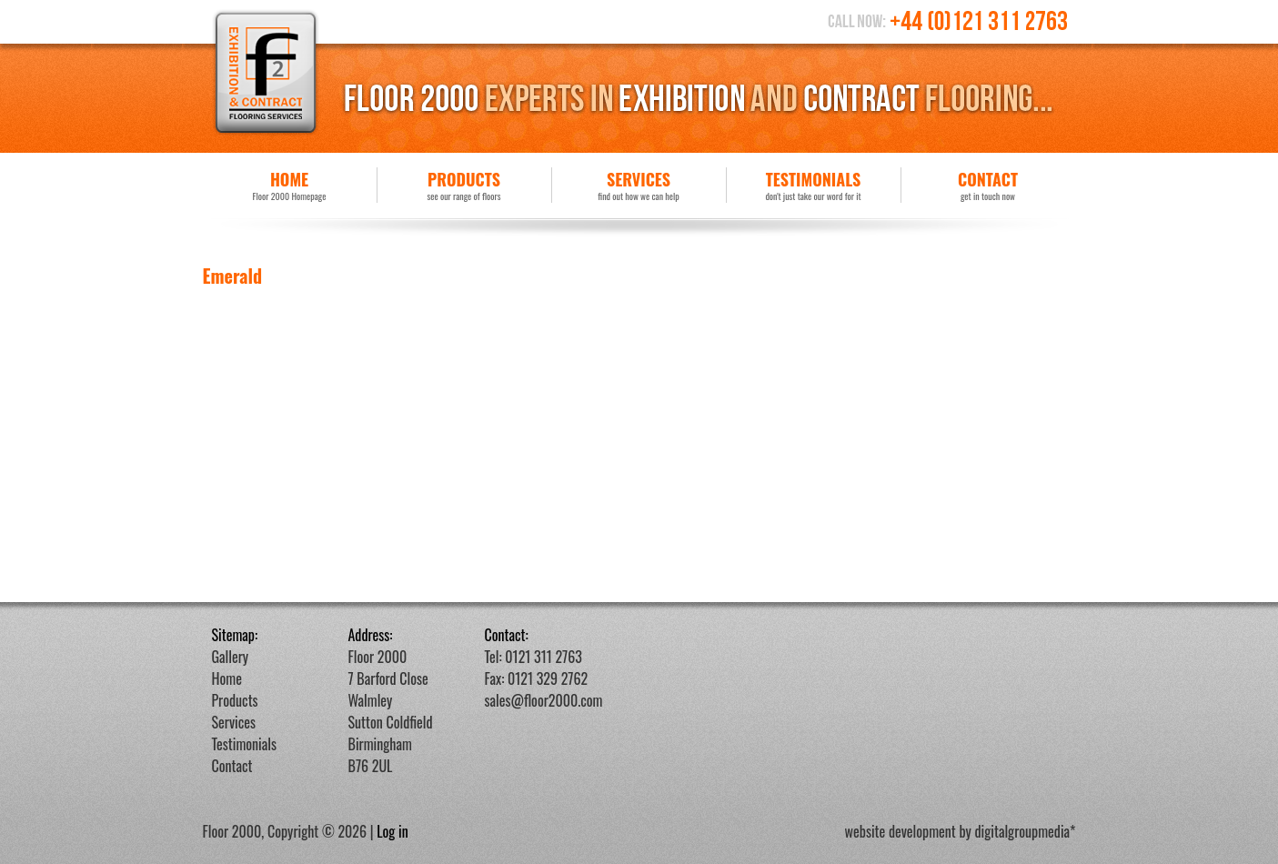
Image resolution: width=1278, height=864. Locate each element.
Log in (392, 831)
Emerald (232, 275)
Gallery (230, 657)
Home (290, 185)
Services (639, 185)
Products (464, 185)
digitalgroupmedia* (1025, 831)
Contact (988, 185)
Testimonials (814, 185)
